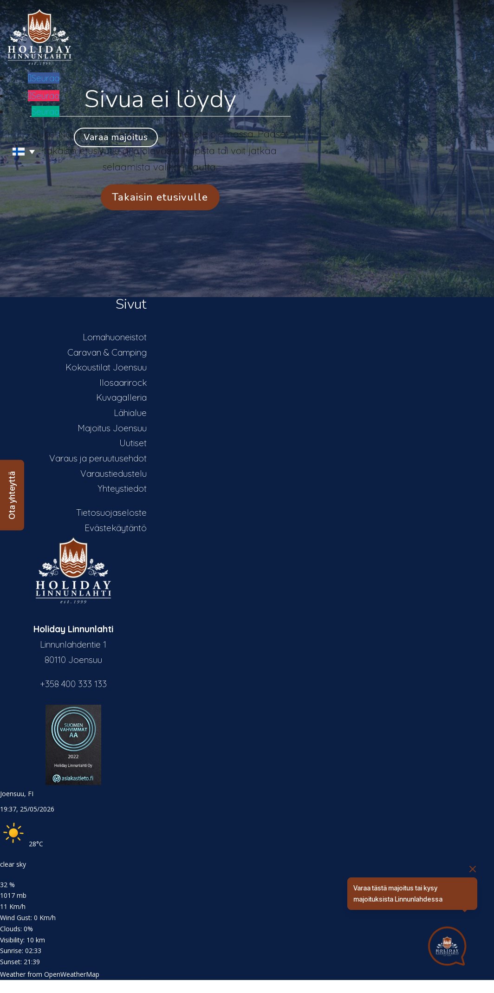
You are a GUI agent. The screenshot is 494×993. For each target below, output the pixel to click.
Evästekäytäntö (115, 527)
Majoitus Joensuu (112, 428)
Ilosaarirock (123, 382)
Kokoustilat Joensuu (106, 367)
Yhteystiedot (122, 488)
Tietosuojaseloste (111, 512)
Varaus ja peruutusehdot (98, 458)
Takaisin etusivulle (160, 197)
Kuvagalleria (121, 397)
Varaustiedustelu (113, 473)
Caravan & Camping (107, 352)
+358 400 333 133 (73, 683)
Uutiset (133, 442)
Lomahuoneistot (115, 337)
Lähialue (130, 412)
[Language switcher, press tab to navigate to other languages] (19, 151)
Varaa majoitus (116, 137)
